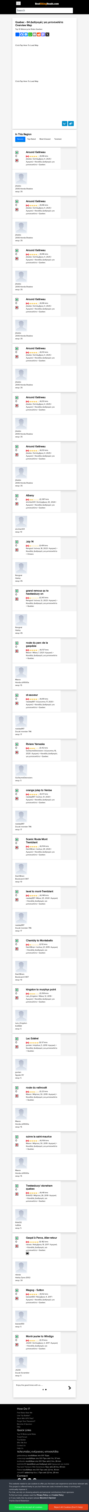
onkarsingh (21, 1470)
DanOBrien (30, 849)
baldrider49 (22, 1476)
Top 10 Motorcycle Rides (26, 1446)
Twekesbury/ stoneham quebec (39, 1187)
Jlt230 (28, 1343)
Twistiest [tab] (58, 139)
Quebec (42, 164)
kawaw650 (30, 1296)
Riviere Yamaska (35, 744)
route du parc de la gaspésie (37, 644)
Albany (30, 495)
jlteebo (29, 159)
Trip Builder (21, 1451)
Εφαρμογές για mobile (60, 1476)
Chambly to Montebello (39, 940)
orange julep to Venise (39, 790)
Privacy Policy (42, 1495)
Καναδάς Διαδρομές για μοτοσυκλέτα (41, 551)
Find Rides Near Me (24, 1424)
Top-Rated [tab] (31, 139)
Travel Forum (22, 1449)
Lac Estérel (32, 1038)
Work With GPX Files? (25, 1430)
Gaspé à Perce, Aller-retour (41, 1238)
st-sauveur (32, 695)
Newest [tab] (20, 139)
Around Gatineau (35, 152)
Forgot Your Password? (26, 1433)
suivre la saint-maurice (39, 1136)
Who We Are (22, 1454)
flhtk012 (29, 1195)
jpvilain (29, 1045)
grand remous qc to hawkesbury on (37, 592)
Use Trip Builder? (23, 1427)
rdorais (29, 1244)
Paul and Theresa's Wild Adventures (31, 1478)
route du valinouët (36, 1087)
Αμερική (29, 161)
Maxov (28, 652)
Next (68, 1393)
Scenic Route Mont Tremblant (36, 840)
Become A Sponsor (24, 1436)
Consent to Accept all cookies (28, 1507)
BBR (42, 1467)
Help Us (20, 1460)
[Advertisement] (44, 63)
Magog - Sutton (35, 1290)
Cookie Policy (58, 1495)
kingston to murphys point (41, 989)
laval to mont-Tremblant (39, 891)
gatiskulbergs (22, 1467)
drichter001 (30, 502)
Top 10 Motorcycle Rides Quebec (28, 29)
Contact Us (21, 1457)
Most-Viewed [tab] (45, 139)
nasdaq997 (30, 701)
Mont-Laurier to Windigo (40, 1336)
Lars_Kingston (32, 996)
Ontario (30, 554)
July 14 (29, 541)
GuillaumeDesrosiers (34, 750)
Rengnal (29, 548)
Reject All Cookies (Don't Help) (68, 1507)
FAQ (18, 1438)
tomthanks (21, 1473)
